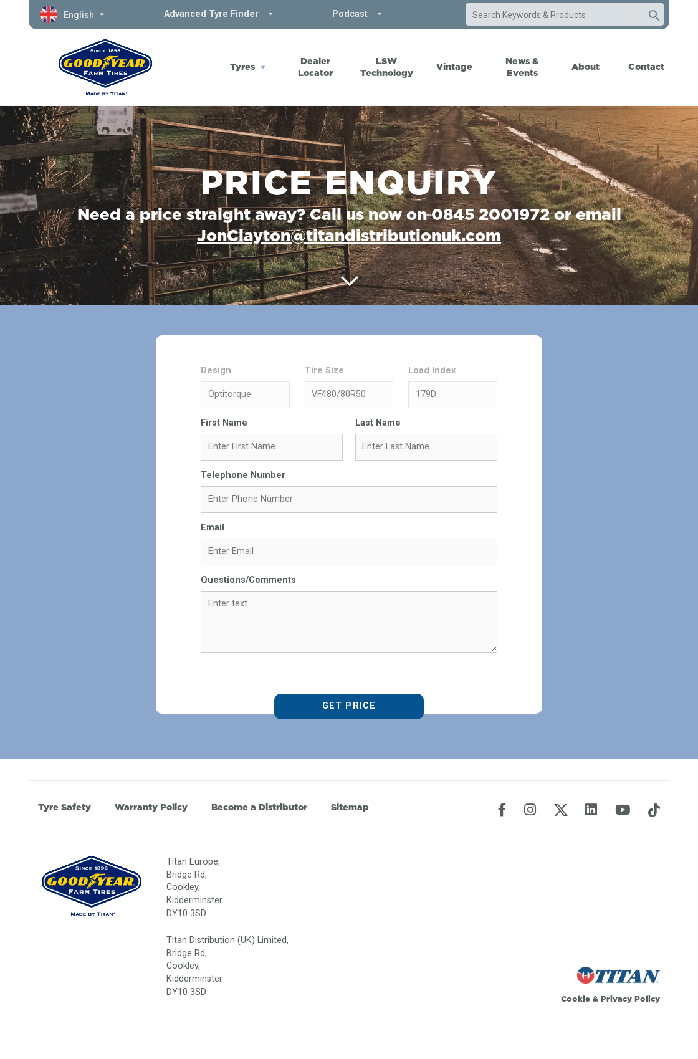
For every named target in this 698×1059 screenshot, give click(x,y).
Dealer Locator (315, 67)
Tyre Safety (64, 807)
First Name (224, 423)
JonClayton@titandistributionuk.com (349, 235)
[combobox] (553, 15)
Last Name (378, 423)
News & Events (521, 67)
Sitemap (350, 807)
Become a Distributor (259, 807)
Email (212, 527)
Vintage (454, 66)
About (585, 66)
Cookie (575, 998)
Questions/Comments (248, 580)
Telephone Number (243, 475)
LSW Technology (386, 67)
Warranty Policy (151, 807)
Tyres (242, 66)
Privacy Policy (630, 998)
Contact (646, 66)
